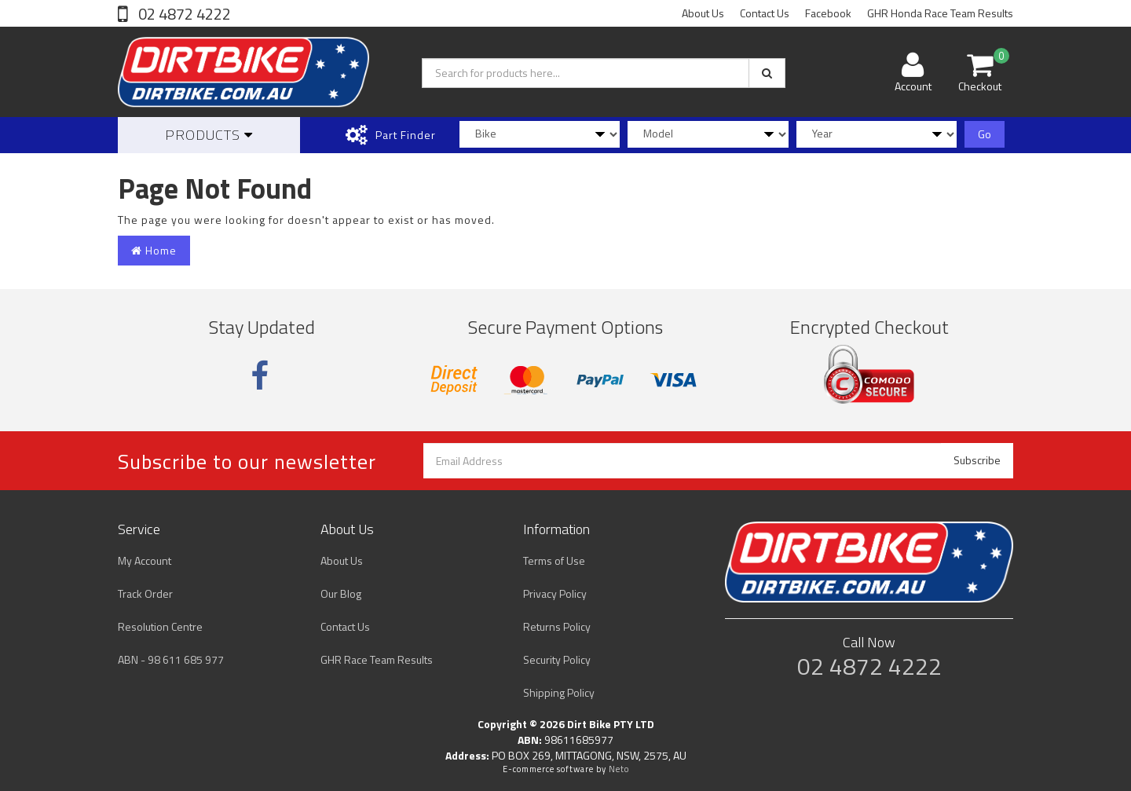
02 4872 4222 (183, 14)
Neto (619, 769)
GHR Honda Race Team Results (940, 13)
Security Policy (557, 659)
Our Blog (340, 593)
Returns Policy (557, 626)
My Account (144, 560)
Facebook (828, 13)
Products (209, 134)
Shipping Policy (559, 692)
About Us (703, 13)
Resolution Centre (160, 626)
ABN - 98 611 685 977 (171, 659)
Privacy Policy (555, 593)
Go (984, 134)
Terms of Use (554, 560)
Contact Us (764, 13)
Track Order (145, 593)
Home (154, 250)
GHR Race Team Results (376, 659)
